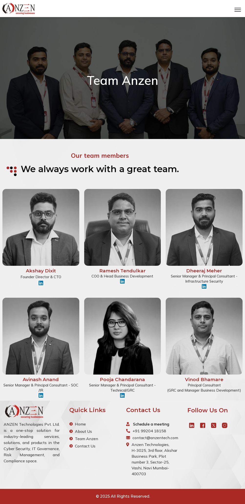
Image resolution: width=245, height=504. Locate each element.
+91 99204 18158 (149, 430)
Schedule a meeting (151, 424)
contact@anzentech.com (155, 437)
